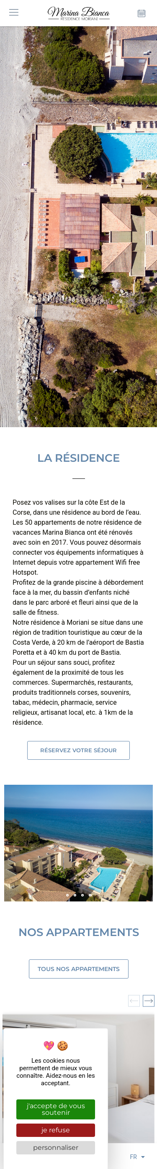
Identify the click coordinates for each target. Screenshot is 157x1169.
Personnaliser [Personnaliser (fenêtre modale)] (55, 1147)
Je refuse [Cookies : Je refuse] (55, 1130)
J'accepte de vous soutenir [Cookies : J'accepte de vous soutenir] (56, 1109)
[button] (14, 13)
